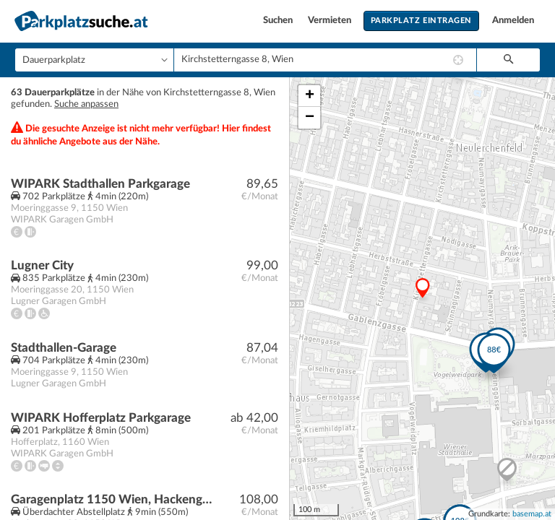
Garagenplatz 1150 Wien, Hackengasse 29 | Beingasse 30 (113, 499)
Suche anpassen (86, 104)
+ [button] (309, 96)
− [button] (309, 118)
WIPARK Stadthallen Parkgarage (100, 184)
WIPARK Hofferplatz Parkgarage (101, 418)
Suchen (279, 20)
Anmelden (513, 20)
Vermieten (330, 20)
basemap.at (531, 514)
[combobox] (325, 60)
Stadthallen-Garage (63, 348)
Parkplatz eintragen (421, 21)
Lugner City (42, 265)
